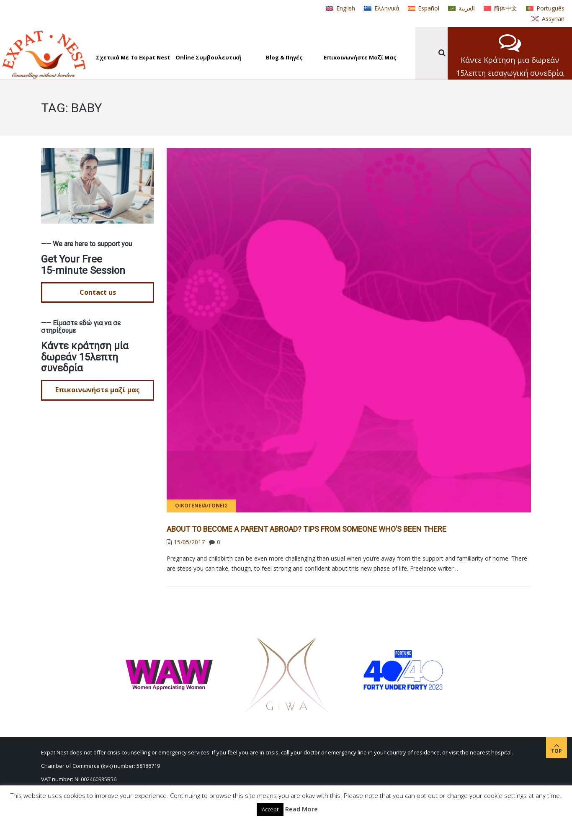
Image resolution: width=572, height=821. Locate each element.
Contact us (98, 292)
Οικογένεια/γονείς (201, 505)
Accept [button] (270, 809)
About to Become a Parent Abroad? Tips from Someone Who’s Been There (306, 529)
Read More (301, 809)
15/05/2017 (189, 542)
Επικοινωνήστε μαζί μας (97, 389)
